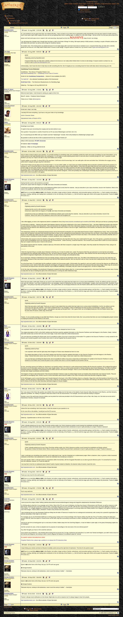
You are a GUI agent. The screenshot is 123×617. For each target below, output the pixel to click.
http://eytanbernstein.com (28, 175)
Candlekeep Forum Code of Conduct (48, 73)
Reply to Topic (95, 18)
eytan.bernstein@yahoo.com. (101, 47)
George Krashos (9, 560)
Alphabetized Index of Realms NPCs (31, 118)
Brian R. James (8, 89)
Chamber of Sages (15, 20)
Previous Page (115, 25)
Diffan (6, 122)
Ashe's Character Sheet (27, 115)
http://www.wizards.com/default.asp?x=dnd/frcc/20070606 (79, 221)
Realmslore (11, 18)
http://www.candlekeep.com (28, 73)
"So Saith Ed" (25, 79)
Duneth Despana (9, 179)
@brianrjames (37, 99)
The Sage (7, 51)
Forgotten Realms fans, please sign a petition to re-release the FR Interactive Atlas (44, 540)
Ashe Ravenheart (9, 106)
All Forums (10, 15)
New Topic (86, 18)
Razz (5, 326)
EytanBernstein (8, 30)
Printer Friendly (91, 20)
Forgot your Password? (84, 11)
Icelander (7, 499)
